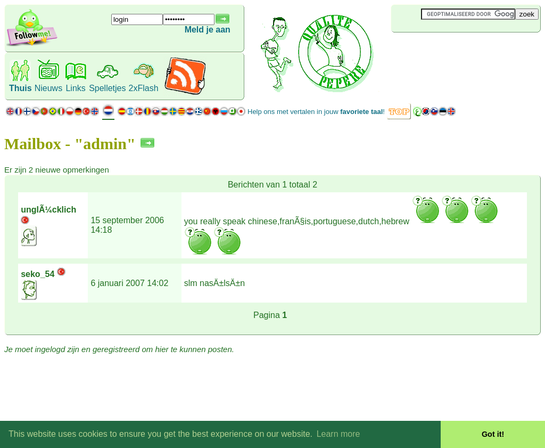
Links (75, 88)
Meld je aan (207, 29)
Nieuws (48, 88)
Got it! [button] (493, 434)
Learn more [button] (338, 433)
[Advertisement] (454, 50)
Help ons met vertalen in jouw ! (316, 112)
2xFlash (144, 88)
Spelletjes (107, 88)
